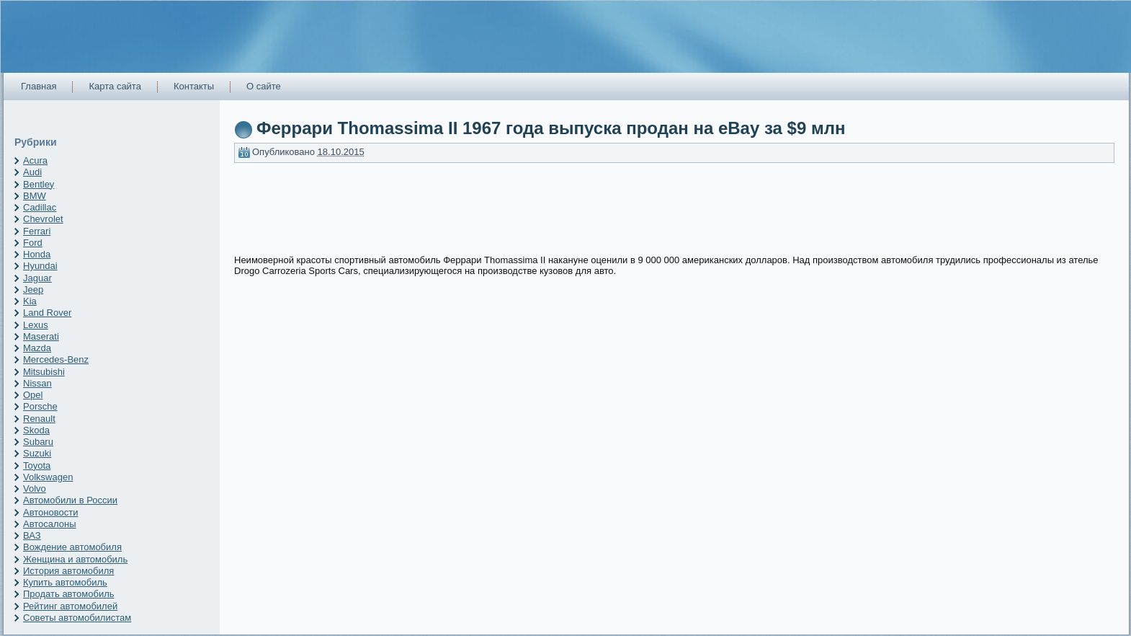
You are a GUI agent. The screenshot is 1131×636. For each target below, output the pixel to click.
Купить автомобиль (65, 582)
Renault (39, 418)
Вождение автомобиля (72, 547)
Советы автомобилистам (77, 617)
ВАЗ (32, 535)
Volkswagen (48, 477)
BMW (34, 195)
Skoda (36, 430)
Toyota (36, 465)
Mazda (37, 348)
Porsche (40, 406)
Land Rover (47, 312)
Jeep (33, 289)
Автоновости (50, 512)
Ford (33, 242)
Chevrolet (43, 218)
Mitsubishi (44, 371)
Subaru (38, 441)
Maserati (41, 336)
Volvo (34, 488)
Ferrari (36, 231)
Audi (32, 172)
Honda (36, 254)
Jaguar (37, 278)
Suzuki (37, 453)
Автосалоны (49, 523)
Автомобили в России (70, 500)
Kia (30, 301)
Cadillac (39, 207)
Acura (35, 160)
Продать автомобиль (69, 593)
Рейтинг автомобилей (70, 606)
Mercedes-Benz (56, 359)
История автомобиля (68, 570)
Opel (33, 394)
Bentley (38, 184)
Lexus (35, 324)
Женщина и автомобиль (75, 559)
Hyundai (40, 265)
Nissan (37, 383)
